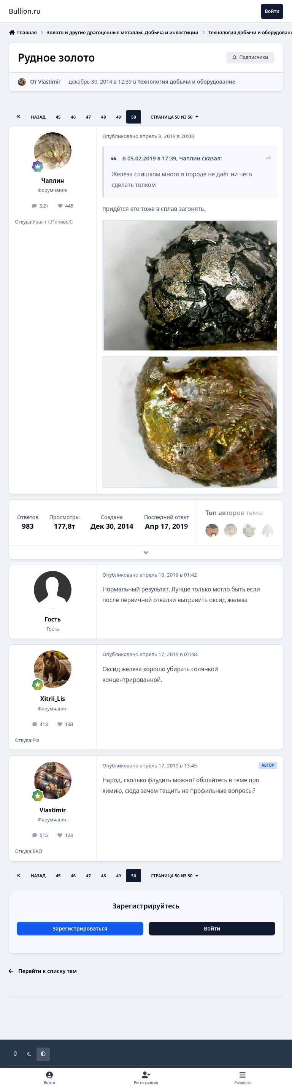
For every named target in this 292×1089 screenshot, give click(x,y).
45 (58, 117)
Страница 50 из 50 (175, 117)
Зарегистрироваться (79, 928)
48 (103, 117)
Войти (212, 928)
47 (88, 117)
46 (73, 117)
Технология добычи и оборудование (186, 81)
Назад (38, 117)
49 (118, 117)
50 (133, 117)
